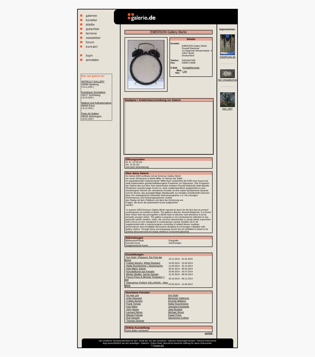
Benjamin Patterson (178, 298)
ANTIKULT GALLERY (92, 81)
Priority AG (158, 345)
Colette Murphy (134, 301)
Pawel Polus (174, 315)
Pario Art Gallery (90, 113)
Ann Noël (173, 295)
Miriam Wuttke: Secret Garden (142, 274)
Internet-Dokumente (206, 341)
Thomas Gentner (135, 320)
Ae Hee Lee (132, 295)
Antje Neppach (134, 298)
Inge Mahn (132, 306)
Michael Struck (176, 312)
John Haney (132, 309)
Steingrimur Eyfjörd (178, 318)
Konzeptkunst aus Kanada (140, 271)
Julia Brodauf (175, 309)
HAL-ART (227, 109)
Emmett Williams (177, 301)
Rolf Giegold (132, 318)
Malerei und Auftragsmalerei (96, 103)
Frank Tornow (133, 303)
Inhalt (141, 341)
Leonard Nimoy (134, 312)
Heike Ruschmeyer (178, 303)
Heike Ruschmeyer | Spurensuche (144, 265)
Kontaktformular (190, 67)
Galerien (172, 341)
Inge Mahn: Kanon (136, 268)
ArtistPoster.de (227, 57)
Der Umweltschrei (227, 80)
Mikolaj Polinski (134, 315)
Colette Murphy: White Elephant (143, 263)
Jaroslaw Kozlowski (178, 306)
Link (184, 71)
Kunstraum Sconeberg (93, 92)
